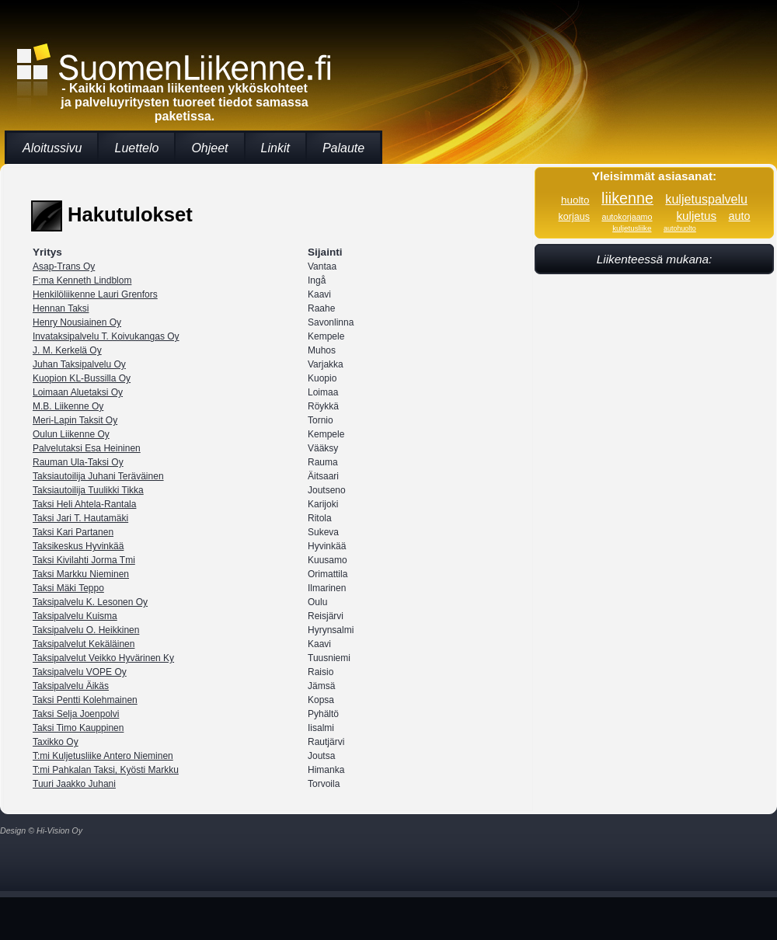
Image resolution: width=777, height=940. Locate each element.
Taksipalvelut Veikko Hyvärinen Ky (103, 658)
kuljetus (696, 215)
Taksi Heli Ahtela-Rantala (84, 504)
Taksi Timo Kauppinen (78, 727)
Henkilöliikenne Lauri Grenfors (95, 294)
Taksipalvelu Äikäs (71, 686)
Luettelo (136, 148)
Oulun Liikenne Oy (71, 434)
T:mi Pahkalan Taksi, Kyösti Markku (106, 769)
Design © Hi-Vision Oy (41, 830)
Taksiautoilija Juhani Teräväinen (98, 476)
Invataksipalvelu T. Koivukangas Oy (106, 336)
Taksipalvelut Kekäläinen (83, 644)
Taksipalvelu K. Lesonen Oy (90, 602)
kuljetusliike (631, 228)
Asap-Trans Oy (64, 266)
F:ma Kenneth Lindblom (82, 280)
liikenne (627, 198)
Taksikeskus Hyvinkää (78, 546)
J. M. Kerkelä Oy (67, 350)
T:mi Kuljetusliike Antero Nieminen (103, 755)
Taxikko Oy (55, 741)
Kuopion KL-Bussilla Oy (82, 378)
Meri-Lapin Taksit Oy (75, 420)
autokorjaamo (626, 216)
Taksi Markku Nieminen (81, 574)
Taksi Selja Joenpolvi (76, 713)
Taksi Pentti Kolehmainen (85, 700)
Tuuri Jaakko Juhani (74, 783)
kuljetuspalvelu (706, 199)
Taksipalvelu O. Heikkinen (86, 630)
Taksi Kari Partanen (73, 532)
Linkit (275, 148)
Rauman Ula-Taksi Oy (78, 462)
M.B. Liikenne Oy (68, 406)
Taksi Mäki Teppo (68, 588)
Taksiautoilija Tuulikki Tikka (88, 490)
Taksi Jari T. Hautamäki (80, 518)
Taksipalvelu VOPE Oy (80, 672)
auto (740, 216)
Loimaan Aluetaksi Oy (78, 392)
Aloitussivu (52, 148)
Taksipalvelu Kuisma (75, 616)
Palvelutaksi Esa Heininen (87, 448)
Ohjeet (209, 148)
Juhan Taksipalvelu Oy (79, 364)
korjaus (574, 216)
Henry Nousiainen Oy (77, 322)
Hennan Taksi (61, 308)
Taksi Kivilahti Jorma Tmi (84, 560)
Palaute (343, 148)
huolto (575, 200)
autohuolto (680, 228)
